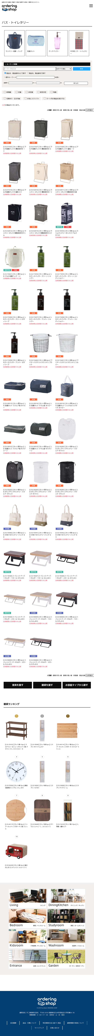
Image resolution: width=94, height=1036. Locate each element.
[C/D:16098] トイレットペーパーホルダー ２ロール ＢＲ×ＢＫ (66, 577)
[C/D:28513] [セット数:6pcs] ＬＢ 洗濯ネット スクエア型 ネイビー (14, 405)
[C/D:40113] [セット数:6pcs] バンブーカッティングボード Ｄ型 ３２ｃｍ (16, 826)
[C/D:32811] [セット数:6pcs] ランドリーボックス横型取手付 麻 (66, 191)
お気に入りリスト (33, 99)
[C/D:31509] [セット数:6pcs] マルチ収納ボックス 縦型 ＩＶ (66, 148)
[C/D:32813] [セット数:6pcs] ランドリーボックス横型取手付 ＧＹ (40, 232)
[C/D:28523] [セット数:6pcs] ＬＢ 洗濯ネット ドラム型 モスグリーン (40, 448)
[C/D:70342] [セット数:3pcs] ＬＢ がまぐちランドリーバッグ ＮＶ (66, 535)
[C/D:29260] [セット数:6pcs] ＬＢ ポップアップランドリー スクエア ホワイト (66, 448)
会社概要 (13, 1023)
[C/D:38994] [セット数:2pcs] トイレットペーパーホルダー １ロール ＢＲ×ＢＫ (66, 619)
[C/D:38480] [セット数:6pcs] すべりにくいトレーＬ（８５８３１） (42, 825)
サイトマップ (39, 1028)
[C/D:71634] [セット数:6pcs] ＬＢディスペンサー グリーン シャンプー (40, 276)
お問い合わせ (54, 1028)
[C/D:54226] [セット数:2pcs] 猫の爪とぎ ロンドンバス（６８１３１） (16, 866)
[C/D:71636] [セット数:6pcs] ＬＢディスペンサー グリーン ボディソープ (14, 319)
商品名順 (82, 110)
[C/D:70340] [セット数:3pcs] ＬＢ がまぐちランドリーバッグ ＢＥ (14, 535)
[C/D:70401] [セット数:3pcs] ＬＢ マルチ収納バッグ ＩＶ (14, 275)
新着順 (75, 110)
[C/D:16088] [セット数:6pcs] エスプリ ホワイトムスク (42, 745)
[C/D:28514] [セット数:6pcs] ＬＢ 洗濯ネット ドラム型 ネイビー (40, 404)
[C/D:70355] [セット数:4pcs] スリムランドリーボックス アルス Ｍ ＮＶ (66, 233)
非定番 (30, 92)
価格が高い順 (67, 110)
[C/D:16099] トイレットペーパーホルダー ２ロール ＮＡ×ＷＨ (14, 618)
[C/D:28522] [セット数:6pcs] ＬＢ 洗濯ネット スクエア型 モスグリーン (14, 448)
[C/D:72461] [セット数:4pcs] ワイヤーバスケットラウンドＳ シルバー (66, 362)
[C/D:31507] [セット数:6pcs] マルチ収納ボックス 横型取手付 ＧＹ (40, 149)
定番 (19, 92)
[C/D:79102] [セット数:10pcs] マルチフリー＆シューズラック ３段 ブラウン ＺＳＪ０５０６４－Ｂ (16, 746)
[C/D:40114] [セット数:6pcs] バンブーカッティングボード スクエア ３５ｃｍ (67, 746)
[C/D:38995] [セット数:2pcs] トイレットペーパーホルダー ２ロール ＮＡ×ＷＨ (14, 662)
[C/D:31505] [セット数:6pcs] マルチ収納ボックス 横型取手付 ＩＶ (14, 149)
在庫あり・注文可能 (13, 99)
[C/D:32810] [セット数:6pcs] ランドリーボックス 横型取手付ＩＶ (40, 191)
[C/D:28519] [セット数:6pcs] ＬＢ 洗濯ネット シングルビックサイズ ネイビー (66, 405)
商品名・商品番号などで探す (15, 73)
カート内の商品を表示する (55, 99)
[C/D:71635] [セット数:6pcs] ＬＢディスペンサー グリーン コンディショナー (66, 276)
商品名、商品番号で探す (36, 73)
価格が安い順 (57, 110)
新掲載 (9, 92)
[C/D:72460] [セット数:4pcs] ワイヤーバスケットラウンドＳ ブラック (40, 362)
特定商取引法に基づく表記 (52, 1023)
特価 (54, 92)
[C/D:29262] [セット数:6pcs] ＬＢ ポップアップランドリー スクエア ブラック (14, 492)
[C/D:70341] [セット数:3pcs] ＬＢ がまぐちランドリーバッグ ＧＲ (40, 535)
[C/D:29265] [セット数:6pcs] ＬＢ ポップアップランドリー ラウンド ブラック (66, 492)
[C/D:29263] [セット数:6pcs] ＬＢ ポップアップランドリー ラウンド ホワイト (40, 492)
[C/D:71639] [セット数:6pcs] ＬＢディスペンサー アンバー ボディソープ (14, 362)
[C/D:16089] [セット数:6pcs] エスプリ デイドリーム (67, 787)
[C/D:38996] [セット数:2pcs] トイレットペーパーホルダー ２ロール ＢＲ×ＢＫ (40, 662)
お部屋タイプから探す (76, 685)
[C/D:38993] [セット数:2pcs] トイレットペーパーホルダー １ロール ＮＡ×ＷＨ (40, 619)
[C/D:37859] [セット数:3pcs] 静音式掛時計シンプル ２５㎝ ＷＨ (16, 787)
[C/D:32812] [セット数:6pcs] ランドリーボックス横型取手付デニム (14, 233)
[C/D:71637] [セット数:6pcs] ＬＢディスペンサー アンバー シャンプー (40, 319)
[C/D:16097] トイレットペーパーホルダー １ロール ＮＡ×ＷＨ (40, 577)
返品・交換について (29, 1023)
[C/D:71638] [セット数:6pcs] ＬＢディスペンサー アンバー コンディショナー (66, 319)
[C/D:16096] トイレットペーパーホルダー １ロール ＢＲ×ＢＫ (14, 577)
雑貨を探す (47, 685)
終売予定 (43, 92)
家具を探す (17, 685)
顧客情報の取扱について (75, 1023)
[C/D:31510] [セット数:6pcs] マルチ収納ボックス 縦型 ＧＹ (14, 191)
